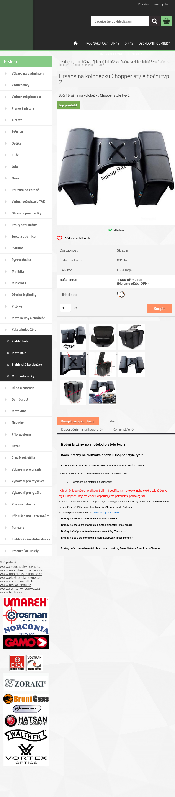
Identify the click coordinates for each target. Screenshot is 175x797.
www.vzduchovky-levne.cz (20, 566)
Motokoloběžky (23, 376)
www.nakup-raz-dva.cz (106, 512)
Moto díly (19, 411)
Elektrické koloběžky (27, 364)
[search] (154, 21)
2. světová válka (23, 457)
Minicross (19, 283)
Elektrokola (20, 341)
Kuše (15, 155)
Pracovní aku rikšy (25, 550)
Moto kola (19, 352)
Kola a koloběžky (24, 329)
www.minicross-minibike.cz (21, 573)
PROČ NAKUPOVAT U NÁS (102, 43)
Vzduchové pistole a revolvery (26, 98)
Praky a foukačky (24, 224)
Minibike (18, 271)
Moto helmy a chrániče (28, 318)
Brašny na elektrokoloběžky (138, 61)
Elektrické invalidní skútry (31, 539)
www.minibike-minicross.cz (21, 570)
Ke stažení (112, 421)
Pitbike (17, 306)
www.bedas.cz (11, 592)
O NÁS (129, 43)
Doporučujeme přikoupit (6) (82, 429)
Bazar (16, 446)
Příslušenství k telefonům (30, 515)
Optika (16, 143)
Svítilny (17, 248)
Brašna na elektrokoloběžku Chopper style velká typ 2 (89, 501)
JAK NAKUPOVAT (111, 53)
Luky (15, 166)
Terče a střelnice (24, 236)
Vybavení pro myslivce (28, 481)
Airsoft (17, 120)
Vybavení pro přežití (26, 469)
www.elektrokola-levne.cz (20, 577)
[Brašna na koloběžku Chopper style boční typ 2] (116, 112)
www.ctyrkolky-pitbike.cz (19, 581)
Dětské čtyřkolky (24, 294)
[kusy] (65, 308)
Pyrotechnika (21, 259)
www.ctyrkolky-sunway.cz (20, 588)
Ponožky (18, 527)
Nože (15, 178)
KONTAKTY (135, 53)
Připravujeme (21, 434)
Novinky (18, 422)
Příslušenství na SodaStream (23, 506)
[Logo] (30, 25)
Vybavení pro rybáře (26, 492)
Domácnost (20, 399)
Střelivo (17, 131)
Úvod (62, 61)
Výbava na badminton (28, 73)
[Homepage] (76, 43)
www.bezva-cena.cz (15, 584)
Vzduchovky (20, 85)
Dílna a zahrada (23, 387)
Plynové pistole (23, 108)
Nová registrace (162, 4)
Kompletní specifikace (77, 421)
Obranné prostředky (26, 213)
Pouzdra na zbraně (25, 189)
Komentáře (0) (123, 429)
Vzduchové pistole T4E (28, 201)
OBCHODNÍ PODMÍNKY (154, 43)
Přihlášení (143, 4)
